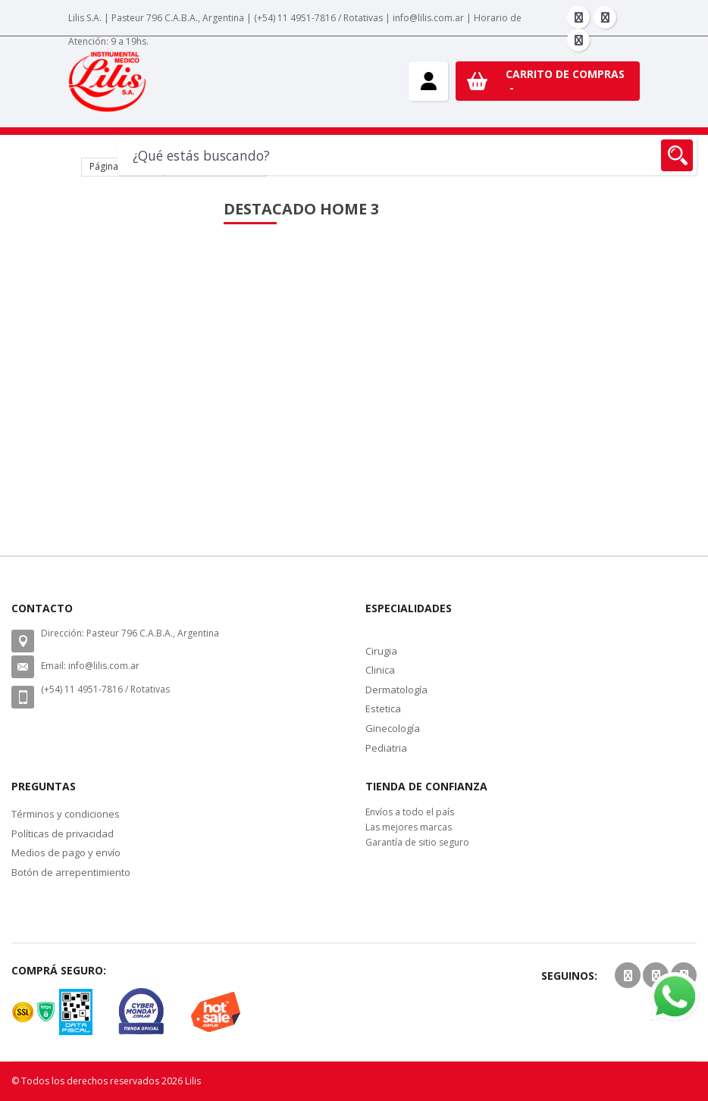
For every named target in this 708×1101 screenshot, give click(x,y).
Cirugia (381, 651)
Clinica (380, 670)
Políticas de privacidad (62, 833)
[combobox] (407, 155)
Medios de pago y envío (66, 852)
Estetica (383, 708)
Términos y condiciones (65, 814)
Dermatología (396, 689)
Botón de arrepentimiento (70, 872)
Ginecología (392, 728)
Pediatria (386, 748)
